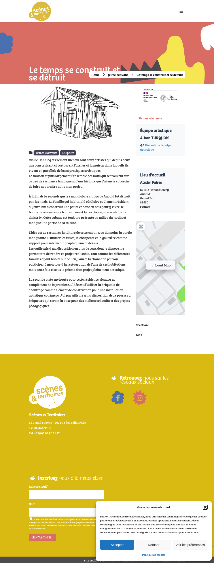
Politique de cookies (153, 554)
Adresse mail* (38, 485)
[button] (205, 507)
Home (95, 75)
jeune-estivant (118, 75)
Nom (32, 503)
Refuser (154, 545)
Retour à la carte (150, 118)
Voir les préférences (190, 545)
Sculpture (68, 153)
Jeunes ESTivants (46, 153)
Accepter (117, 545)
